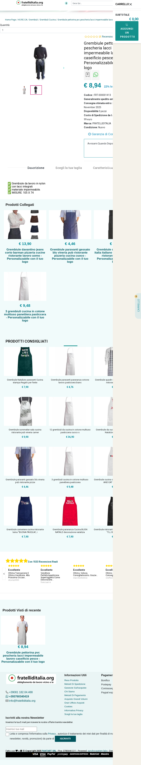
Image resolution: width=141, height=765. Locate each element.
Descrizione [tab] (36, 168)
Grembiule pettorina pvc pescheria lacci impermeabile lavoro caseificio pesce (94, 20)
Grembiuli (33, 20)
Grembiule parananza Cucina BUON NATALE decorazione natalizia (70, 530)
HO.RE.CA (22, 20)
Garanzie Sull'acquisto (75, 688)
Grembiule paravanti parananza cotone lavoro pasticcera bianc (70, 381)
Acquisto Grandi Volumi (76, 699)
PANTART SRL (49, 751)
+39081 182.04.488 (21, 692)
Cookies (68, 706)
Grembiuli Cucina (48, 20)
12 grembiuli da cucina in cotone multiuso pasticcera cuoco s (70, 431)
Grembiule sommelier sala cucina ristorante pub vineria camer (25, 431)
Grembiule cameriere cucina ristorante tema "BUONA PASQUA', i (25, 530)
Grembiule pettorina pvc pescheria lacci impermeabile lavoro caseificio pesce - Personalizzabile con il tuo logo (23, 657)
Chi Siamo (69, 691)
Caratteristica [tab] (103, 168)
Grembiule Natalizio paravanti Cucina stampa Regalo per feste (25, 381)
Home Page (10, 20)
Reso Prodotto (71, 680)
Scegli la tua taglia (73, 714)
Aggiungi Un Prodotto (127, 30)
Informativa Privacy (73, 710)
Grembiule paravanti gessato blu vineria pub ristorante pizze (25, 481)
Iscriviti (65, 738)
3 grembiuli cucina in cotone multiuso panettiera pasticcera (70, 481)
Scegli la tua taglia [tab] (68, 168)
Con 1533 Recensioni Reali (43, 561)
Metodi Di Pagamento (75, 695)
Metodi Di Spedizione (74, 684)
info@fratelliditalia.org (22, 700)
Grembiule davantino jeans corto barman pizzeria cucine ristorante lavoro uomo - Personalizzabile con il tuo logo (25, 255)
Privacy (52, 733)
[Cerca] (100, 3)
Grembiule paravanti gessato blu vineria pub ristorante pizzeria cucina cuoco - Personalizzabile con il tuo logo (70, 255)
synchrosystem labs (98, 751)
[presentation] (4, 574)
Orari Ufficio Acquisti (74, 702)
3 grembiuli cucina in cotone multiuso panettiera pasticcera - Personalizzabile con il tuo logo (25, 316)
